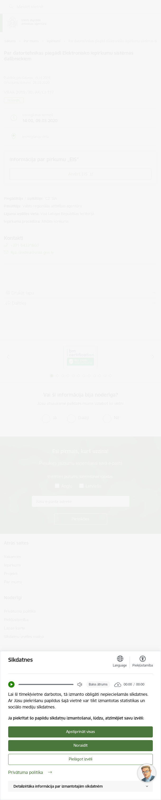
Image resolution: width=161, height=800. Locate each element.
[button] (11, 684)
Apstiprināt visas (80, 731)
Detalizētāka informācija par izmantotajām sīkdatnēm (58, 786)
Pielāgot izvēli (80, 758)
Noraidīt (80, 745)
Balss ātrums (98, 684)
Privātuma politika (30, 772)
